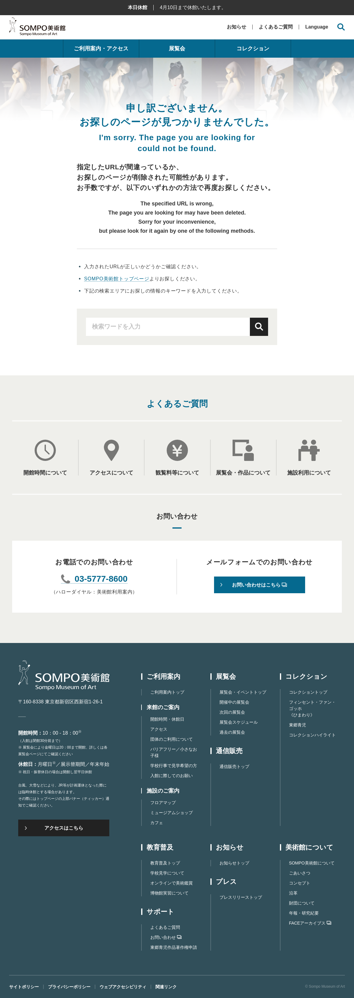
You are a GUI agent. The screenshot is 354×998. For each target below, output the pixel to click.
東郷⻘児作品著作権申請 (173, 947)
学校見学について (167, 873)
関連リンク (166, 986)
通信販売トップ (234, 766)
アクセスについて (111, 472)
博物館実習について (169, 893)
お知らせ (236, 26)
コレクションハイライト (312, 734)
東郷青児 (297, 724)
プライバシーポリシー (69, 986)
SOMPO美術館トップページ (116, 278)
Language (316, 27)
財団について (302, 903)
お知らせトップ (234, 863)
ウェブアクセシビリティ (123, 986)
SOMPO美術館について (312, 863)
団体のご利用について (171, 739)
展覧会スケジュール (239, 722)
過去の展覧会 (232, 732)
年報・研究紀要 (304, 913)
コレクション (253, 49)
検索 (259, 327)
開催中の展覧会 (234, 702)
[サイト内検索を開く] (341, 27)
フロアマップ (163, 802)
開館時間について (45, 472)
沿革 (293, 893)
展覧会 (177, 49)
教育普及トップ (165, 863)
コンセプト (299, 883)
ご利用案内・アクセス (101, 49)
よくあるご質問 (276, 26)
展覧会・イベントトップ (243, 692)
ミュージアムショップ (171, 812)
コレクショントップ (308, 692)
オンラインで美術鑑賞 (171, 883)
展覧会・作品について (243, 472)
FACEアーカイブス (310, 923)
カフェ (156, 822)
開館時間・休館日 (167, 719)
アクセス (158, 729)
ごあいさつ (299, 873)
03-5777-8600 (101, 579)
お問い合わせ (166, 937)
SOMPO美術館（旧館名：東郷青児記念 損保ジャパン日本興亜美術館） (37, 28)
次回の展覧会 (232, 712)
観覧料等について (177, 472)
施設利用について (309, 472)
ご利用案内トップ (167, 692)
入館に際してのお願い (171, 775)
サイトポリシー (24, 986)
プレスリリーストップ (241, 897)
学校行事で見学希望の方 (173, 765)
